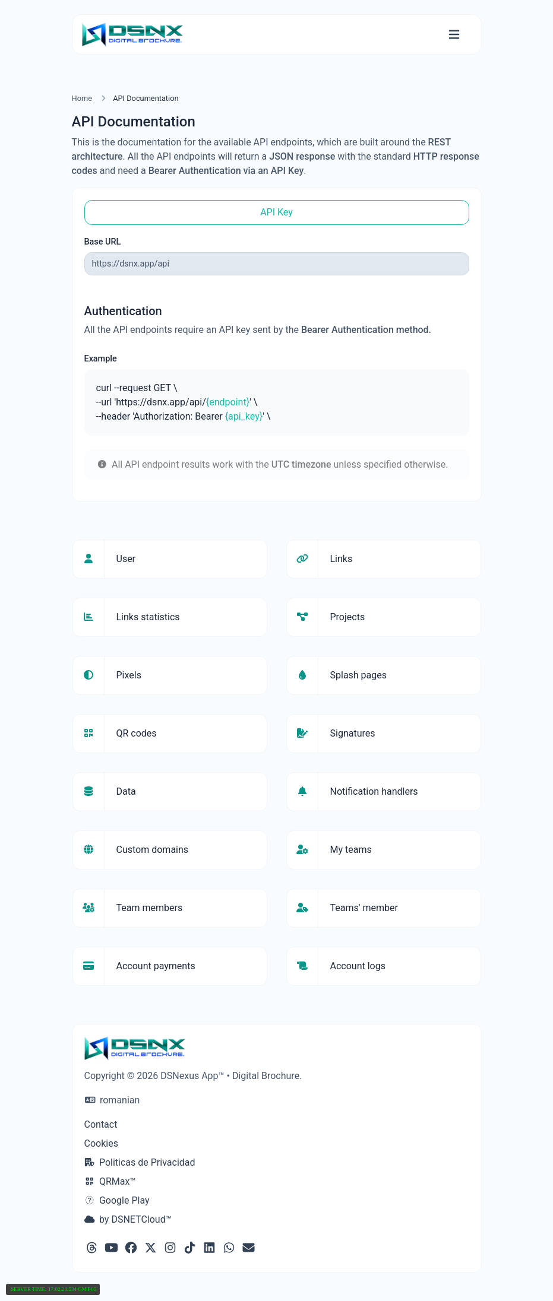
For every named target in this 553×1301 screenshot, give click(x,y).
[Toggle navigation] (454, 34)
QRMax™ (110, 1181)
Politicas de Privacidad (139, 1162)
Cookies (101, 1143)
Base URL (102, 242)
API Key (276, 212)
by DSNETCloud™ (128, 1219)
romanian (112, 1100)
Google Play (117, 1200)
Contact (101, 1124)
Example (100, 359)
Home (82, 98)
